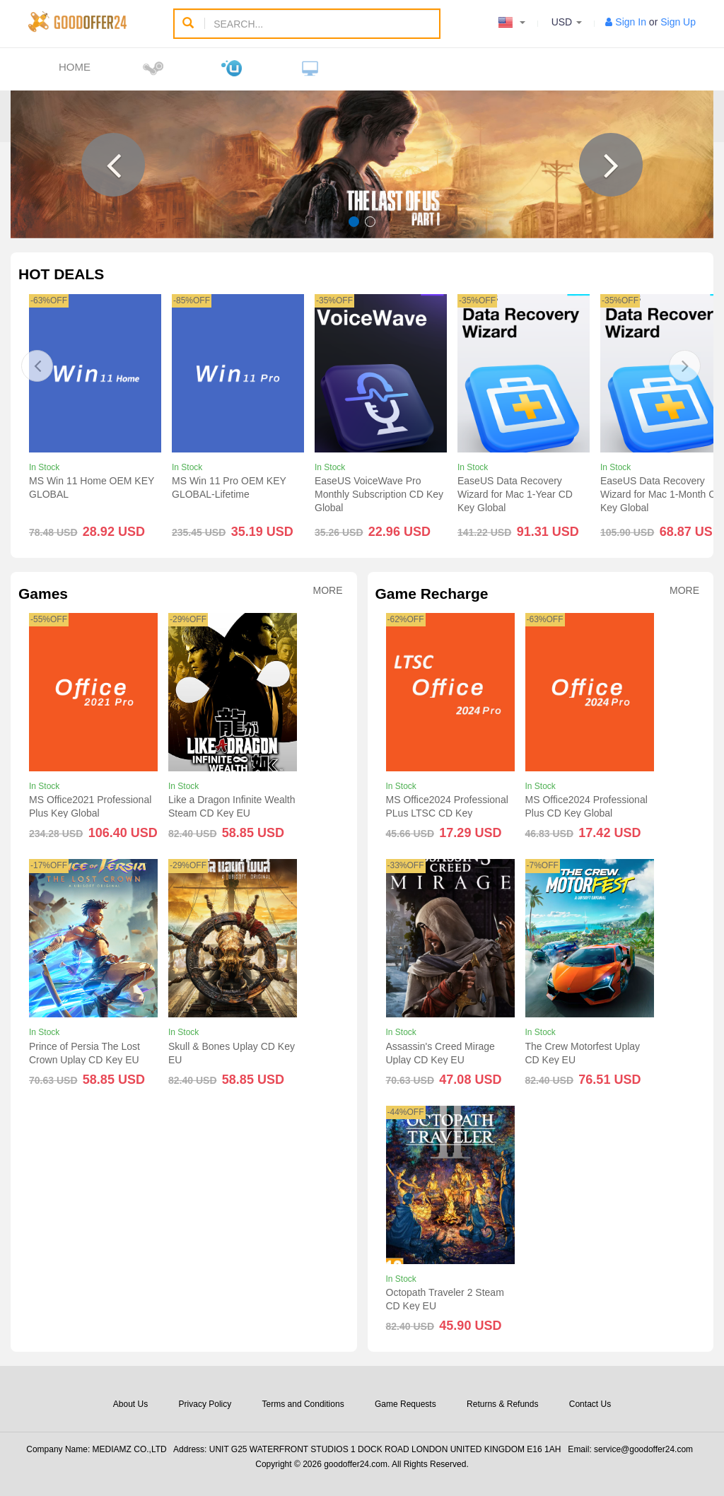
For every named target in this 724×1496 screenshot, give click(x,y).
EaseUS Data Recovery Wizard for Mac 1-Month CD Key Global (661, 494)
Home (74, 67)
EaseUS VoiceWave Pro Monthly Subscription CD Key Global (379, 494)
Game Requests (405, 1404)
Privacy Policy (205, 1404)
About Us (130, 1404)
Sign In (630, 22)
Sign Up (678, 22)
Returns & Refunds (502, 1404)
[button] (113, 165)
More (328, 590)
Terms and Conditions (303, 1404)
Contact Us (590, 1404)
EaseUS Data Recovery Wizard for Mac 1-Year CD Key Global (515, 494)
